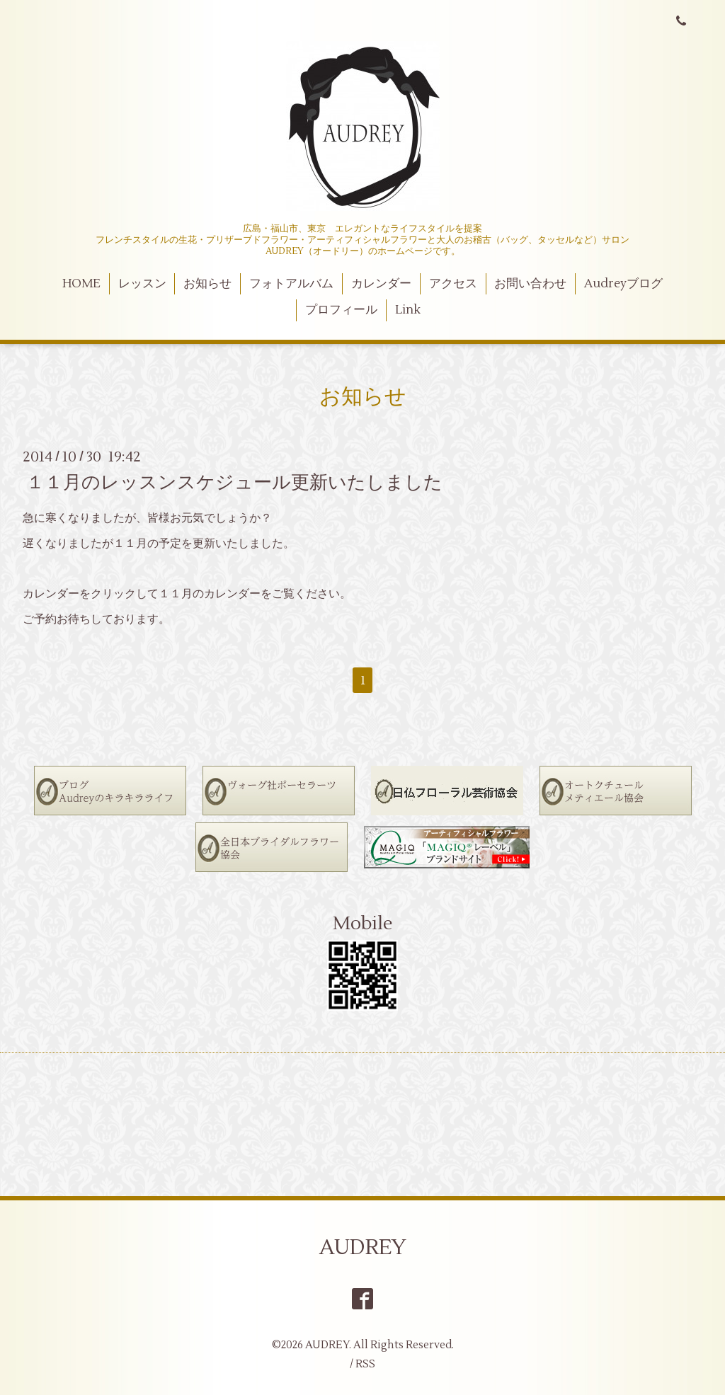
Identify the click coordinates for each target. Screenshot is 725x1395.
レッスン (142, 284)
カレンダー (381, 284)
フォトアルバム (291, 284)
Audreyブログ (623, 284)
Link (408, 310)
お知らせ (207, 284)
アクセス (453, 284)
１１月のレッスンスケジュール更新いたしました (234, 482)
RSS (365, 1364)
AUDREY (362, 1247)
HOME (81, 284)
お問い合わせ (530, 284)
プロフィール (341, 310)
